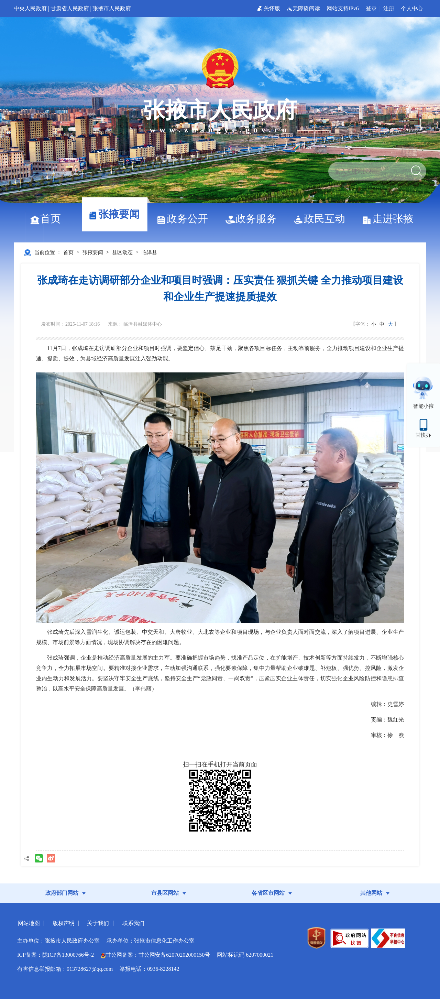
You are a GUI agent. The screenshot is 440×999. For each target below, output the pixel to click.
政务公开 (185, 218)
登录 (371, 8)
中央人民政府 (30, 8)
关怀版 (269, 8)
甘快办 (423, 435)
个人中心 (412, 8)
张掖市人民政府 (111, 8)
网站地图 (29, 923)
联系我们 (133, 923)
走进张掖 (390, 218)
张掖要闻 (116, 214)
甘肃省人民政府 (70, 8)
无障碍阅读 (304, 8)
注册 (388, 8)
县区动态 (122, 252)
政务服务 (253, 218)
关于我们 (98, 923)
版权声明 (64, 923)
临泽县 (149, 252)
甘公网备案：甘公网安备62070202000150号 (155, 955)
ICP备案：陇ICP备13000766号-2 (55, 955)
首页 (48, 218)
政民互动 (322, 218)
